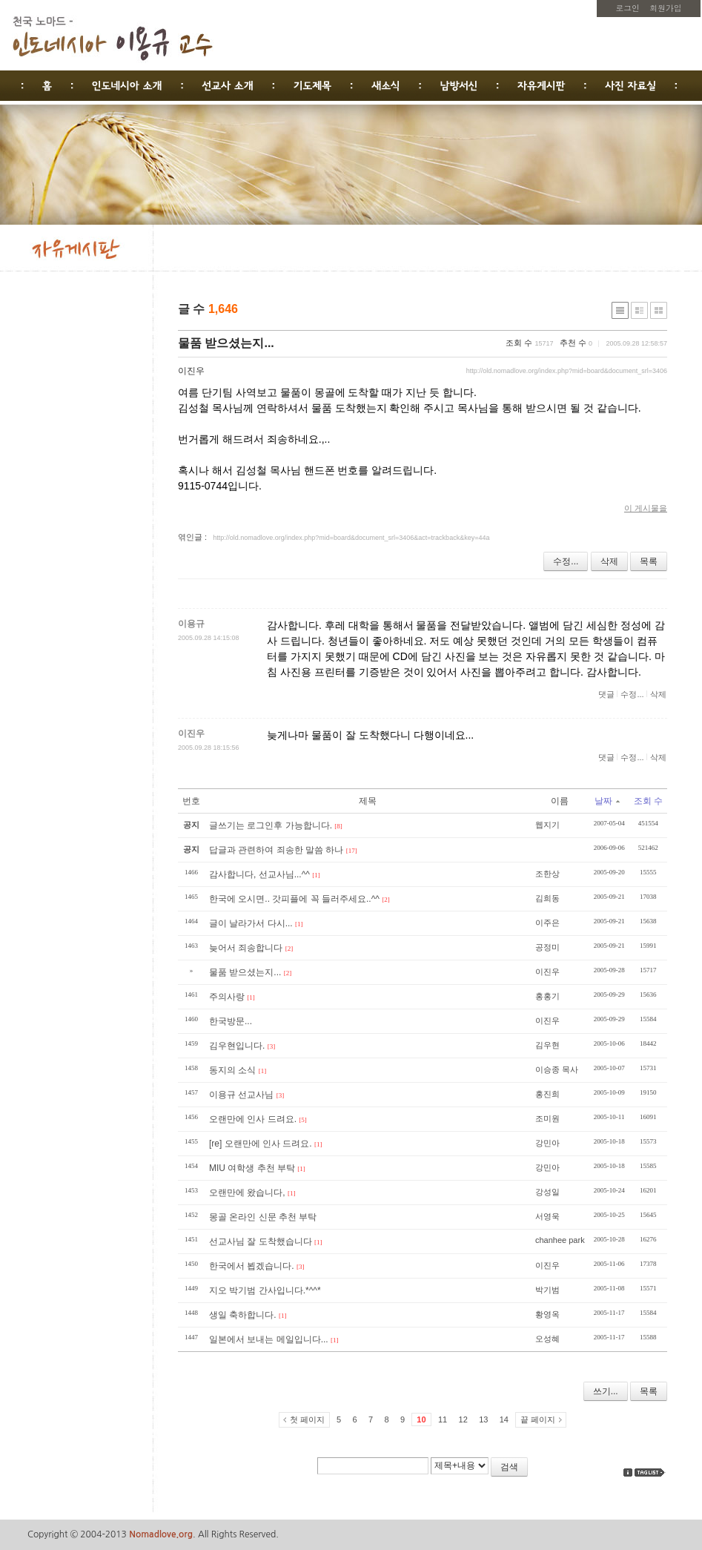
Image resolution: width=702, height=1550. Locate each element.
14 (504, 1419)
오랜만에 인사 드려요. (253, 1119)
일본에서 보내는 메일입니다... (268, 1339)
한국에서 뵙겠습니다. (251, 1266)
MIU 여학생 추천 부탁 (252, 1168)
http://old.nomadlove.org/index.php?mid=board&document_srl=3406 (566, 371)
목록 (649, 561)
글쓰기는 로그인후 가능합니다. (270, 825)
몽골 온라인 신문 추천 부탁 (263, 1217)
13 (483, 1419)
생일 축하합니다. (243, 1315)
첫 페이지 (307, 1419)
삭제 (609, 561)
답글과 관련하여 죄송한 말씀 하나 (276, 850)
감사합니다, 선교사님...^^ (259, 874)
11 (442, 1419)
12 (463, 1419)
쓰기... (605, 1391)
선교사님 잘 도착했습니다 (260, 1241)
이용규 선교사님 (241, 1094)
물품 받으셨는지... (226, 343)
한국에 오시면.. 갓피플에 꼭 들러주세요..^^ (294, 899)
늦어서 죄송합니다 (245, 948)
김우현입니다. (237, 1046)
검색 (509, 1467)
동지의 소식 (232, 1070)
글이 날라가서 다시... (251, 923)
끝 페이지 (537, 1419)
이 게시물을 (645, 508)
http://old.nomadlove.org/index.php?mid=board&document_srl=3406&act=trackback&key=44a (351, 537)
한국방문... (230, 1021)
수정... (565, 561)
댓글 (606, 694)
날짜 (607, 801)
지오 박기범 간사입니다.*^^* (265, 1290)
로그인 (628, 7)
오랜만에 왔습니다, (247, 1192)
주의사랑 (227, 997)
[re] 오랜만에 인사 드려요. (260, 1143)
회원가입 (665, 7)
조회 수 (648, 801)
